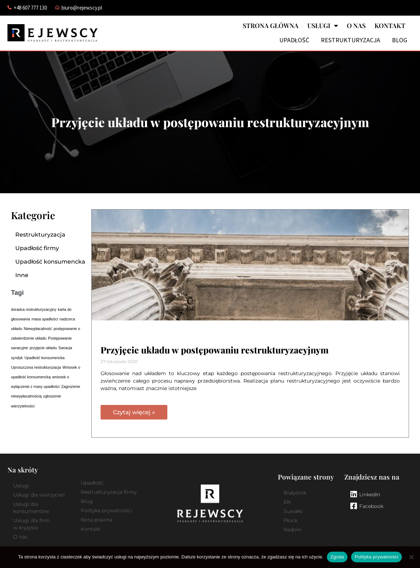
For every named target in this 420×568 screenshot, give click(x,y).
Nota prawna (96, 519)
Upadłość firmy (37, 248)
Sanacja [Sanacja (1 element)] (65, 348)
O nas (356, 25)
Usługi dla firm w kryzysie (31, 524)
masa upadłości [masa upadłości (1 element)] (45, 319)
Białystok (295, 492)
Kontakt (390, 25)
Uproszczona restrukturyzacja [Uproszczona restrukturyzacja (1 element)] (36, 367)
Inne (21, 275)
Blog (399, 40)
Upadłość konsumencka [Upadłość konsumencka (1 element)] (45, 358)
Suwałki (293, 511)
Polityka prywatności (106, 510)
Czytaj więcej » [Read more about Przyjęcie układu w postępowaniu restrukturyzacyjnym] (134, 412)
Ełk (287, 502)
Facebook (371, 506)
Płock (290, 520)
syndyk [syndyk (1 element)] (17, 358)
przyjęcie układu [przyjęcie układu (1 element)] (42, 348)
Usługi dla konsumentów (31, 507)
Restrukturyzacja (350, 40)
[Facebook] (353, 506)
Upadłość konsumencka (50, 261)
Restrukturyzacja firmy (108, 492)
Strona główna (270, 25)
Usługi (322, 25)
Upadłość (294, 40)
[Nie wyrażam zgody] (411, 557)
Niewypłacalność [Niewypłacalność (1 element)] (38, 328)
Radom (293, 529)
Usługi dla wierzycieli (39, 495)
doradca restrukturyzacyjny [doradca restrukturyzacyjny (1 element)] (33, 309)
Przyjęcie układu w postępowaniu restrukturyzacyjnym (215, 350)
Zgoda (337, 556)
